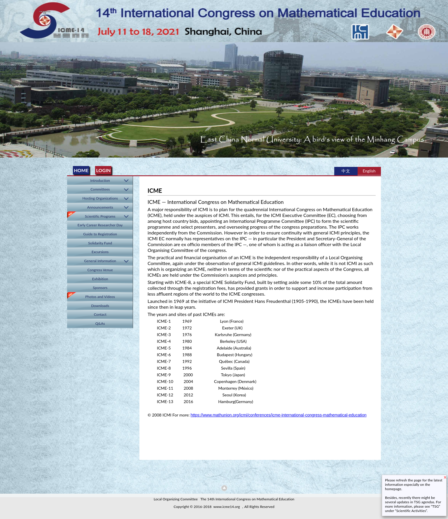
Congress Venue (100, 270)
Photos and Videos (100, 296)
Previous (5, 98)
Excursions (100, 252)
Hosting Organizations (100, 198)
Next (442, 98)
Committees (100, 189)
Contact (100, 314)
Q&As (100, 323)
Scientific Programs (100, 216)
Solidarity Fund (100, 243)
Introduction (100, 180)
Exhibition (100, 279)
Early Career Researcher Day (100, 225)
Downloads (100, 305)
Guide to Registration (100, 234)
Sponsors (100, 287)
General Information (100, 261)
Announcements (100, 207)
